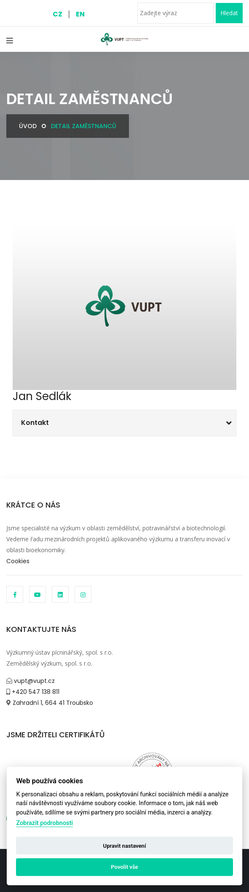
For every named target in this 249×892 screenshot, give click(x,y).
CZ (57, 14)
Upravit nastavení (124, 846)
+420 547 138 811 (34, 692)
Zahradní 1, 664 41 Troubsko (52, 703)
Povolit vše (124, 867)
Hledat (229, 13)
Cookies (17, 561)
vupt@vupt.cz (33, 681)
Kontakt (35, 422)
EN (80, 14)
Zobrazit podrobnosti (44, 823)
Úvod (28, 126)
